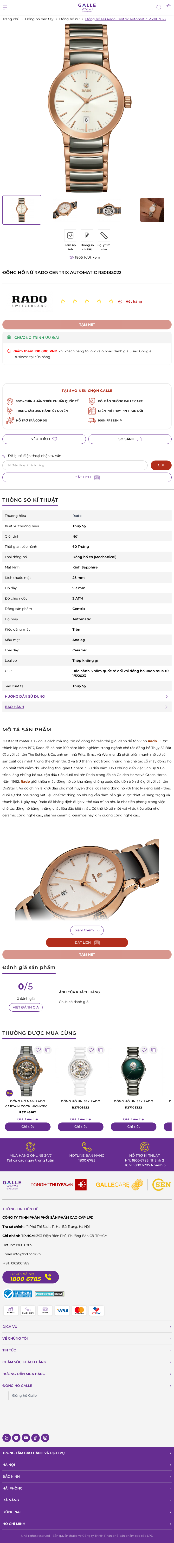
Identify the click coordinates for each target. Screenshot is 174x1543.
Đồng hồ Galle (24, 1395)
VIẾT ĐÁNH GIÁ (26, 1007)
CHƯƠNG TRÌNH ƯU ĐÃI (33, 337)
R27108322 (133, 1104)
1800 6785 (86, 1160)
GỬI (161, 465)
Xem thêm (84, 930)
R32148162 (28, 1106)
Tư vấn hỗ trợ (22, 1274)
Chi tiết (27, 1126)
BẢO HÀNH (14, 707)
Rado (152, 741)
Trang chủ (10, 19)
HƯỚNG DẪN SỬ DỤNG (25, 696)
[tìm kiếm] (159, 8)
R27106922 (80, 1104)
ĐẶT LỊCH (87, 477)
